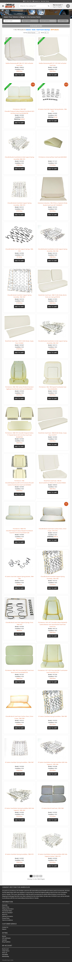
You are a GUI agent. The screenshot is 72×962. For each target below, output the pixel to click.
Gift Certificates (6, 938)
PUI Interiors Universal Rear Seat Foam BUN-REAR (53, 157)
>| (40, 876)
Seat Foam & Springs (43, 29)
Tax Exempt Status (7, 911)
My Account (5, 949)
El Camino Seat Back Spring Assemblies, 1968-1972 (19, 854)
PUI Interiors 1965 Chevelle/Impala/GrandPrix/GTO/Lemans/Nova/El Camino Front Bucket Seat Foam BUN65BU (19, 483)
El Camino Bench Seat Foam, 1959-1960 (53, 808)
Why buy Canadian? (7, 912)
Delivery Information (7, 916)
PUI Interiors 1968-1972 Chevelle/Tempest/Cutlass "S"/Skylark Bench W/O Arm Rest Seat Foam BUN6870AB (19, 435)
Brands (4, 936)
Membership (5, 956)
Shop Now (63, 21)
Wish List (4, 952)
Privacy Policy (5, 918)
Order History (5, 951)
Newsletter (5, 954)
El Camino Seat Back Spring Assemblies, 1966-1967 (19, 762)
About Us (4, 914)
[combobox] (12, 20)
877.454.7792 (27, 1)
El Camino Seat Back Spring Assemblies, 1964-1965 (52, 716)
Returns (4, 929)
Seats (34, 29)
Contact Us (36, 1)
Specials (4, 940)
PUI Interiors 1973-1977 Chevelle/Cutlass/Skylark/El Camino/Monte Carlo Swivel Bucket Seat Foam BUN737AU (52, 624)
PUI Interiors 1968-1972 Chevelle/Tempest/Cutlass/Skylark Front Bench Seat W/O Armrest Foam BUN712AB (19, 531)
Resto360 (4, 905)
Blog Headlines (6, 942)
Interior (28, 29)
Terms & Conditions (7, 920)
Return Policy (5, 907)
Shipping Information (8, 909)
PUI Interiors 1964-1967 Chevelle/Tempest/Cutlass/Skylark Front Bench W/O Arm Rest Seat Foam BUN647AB (19, 111)
